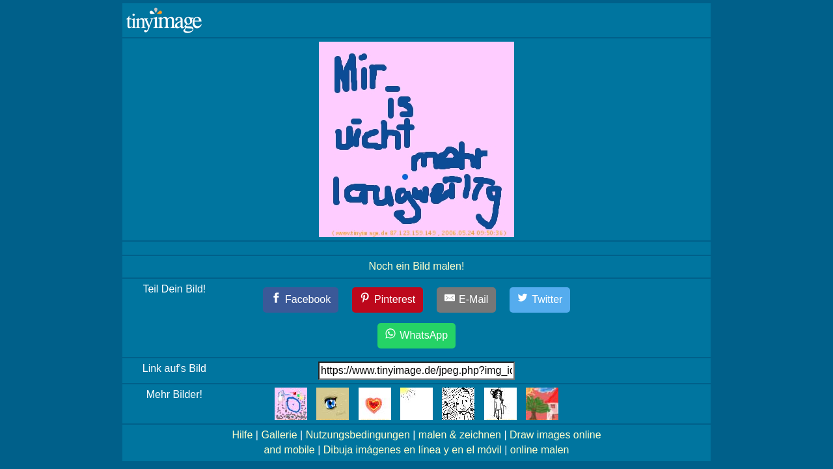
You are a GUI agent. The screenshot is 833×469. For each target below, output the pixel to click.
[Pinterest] (388, 300)
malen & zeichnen (459, 434)
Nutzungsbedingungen (358, 434)
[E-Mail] (467, 300)
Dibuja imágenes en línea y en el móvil (412, 449)
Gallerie (279, 434)
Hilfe (242, 434)
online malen (539, 449)
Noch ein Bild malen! (417, 266)
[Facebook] (301, 300)
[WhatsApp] (416, 335)
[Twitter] (540, 300)
